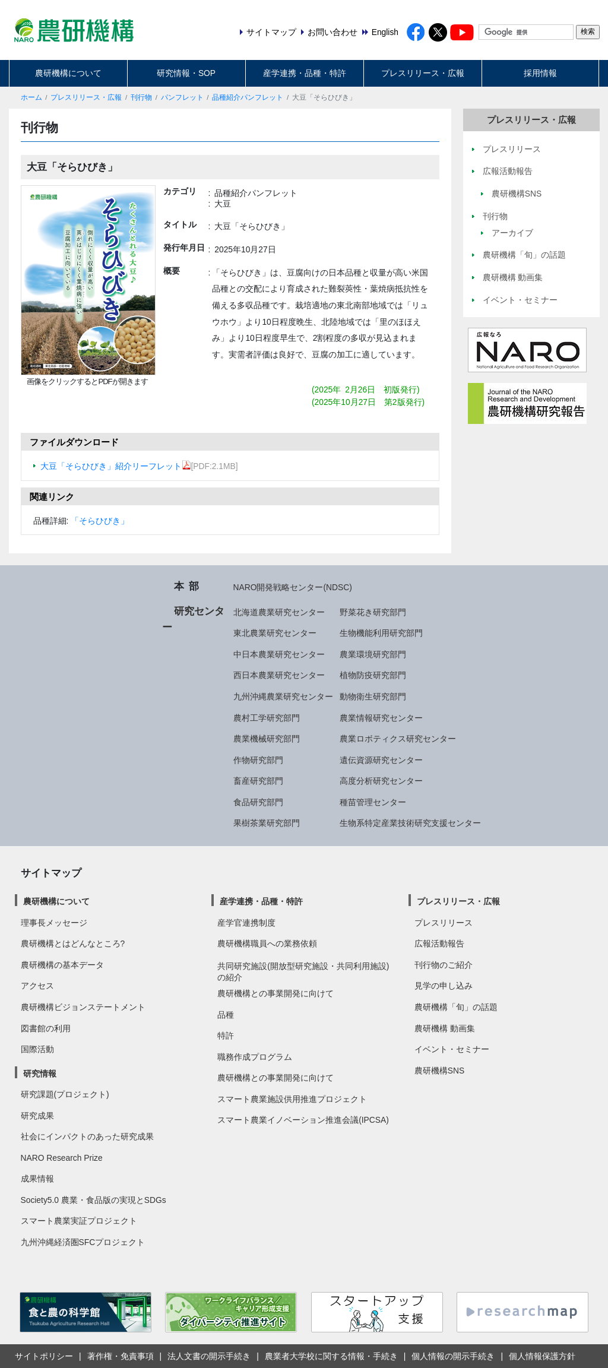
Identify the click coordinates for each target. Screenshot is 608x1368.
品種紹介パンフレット (247, 97)
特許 (225, 1035)
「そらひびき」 (100, 520)
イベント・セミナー (451, 1049)
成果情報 (37, 1178)
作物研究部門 (258, 760)
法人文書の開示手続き (209, 1356)
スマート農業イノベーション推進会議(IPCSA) (303, 1120)
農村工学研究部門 (266, 718)
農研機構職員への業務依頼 (267, 943)
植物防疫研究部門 (373, 675)
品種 (225, 1014)
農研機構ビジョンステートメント (83, 1007)
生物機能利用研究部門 (381, 633)
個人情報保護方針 (542, 1356)
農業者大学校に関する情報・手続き (331, 1356)
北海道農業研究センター (279, 612)
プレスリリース (443, 922)
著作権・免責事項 (120, 1356)
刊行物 (141, 97)
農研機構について (68, 73)
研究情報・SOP (186, 73)
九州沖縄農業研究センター (283, 696)
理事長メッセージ (54, 922)
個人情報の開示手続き (453, 1356)
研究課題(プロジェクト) (65, 1094)
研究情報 (39, 1073)
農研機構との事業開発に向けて (275, 993)
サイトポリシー (44, 1356)
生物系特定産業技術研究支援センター (410, 823)
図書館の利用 (46, 1028)
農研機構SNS (439, 1070)
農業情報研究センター (381, 718)
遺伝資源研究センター (381, 760)
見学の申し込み (443, 985)
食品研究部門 (258, 802)
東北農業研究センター (274, 633)
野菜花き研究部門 (373, 612)
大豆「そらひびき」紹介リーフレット (115, 466)
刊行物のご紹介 (443, 965)
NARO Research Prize (62, 1158)
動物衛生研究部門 (373, 696)
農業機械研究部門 (266, 738)
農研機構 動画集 (444, 1028)
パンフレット (182, 97)
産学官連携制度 (246, 922)
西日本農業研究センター (279, 675)
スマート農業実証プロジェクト (79, 1221)
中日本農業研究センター (279, 654)
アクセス (37, 985)
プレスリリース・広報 (422, 73)
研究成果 (37, 1115)
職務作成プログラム (254, 1057)
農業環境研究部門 (373, 654)
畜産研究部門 (258, 781)
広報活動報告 (439, 943)
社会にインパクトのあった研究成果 (87, 1136)
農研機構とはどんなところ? (73, 943)
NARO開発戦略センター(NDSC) (292, 587)
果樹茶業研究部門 (266, 823)
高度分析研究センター (381, 781)
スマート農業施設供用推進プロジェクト (292, 1099)
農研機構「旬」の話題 (456, 1007)
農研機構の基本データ (62, 965)
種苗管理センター (373, 802)
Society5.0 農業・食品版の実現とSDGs (93, 1200)
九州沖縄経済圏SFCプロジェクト (83, 1242)
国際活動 (37, 1049)
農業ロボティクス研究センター (398, 738)
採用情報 (540, 73)
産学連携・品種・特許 (304, 73)
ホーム (31, 97)
